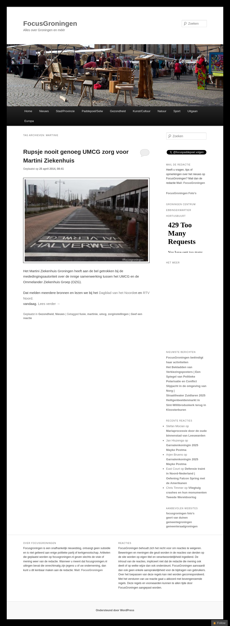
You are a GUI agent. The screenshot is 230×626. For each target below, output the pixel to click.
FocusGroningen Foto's (181, 193)
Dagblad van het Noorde (117, 293)
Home (28, 111)
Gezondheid (118, 111)
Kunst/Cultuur (141, 111)
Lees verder (49, 304)
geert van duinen (177, 517)
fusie (83, 314)
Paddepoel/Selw (92, 111)
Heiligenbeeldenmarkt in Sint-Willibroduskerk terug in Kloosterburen (186, 404)
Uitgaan (193, 111)
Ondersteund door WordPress (115, 610)
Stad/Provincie (65, 111)
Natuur (161, 111)
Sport (176, 111)
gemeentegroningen (179, 522)
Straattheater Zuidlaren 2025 (186, 395)
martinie (92, 314)
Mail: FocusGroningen (191, 183)
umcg (102, 314)
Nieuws (44, 111)
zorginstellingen (118, 314)
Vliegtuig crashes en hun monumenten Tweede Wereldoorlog (186, 492)
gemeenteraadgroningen (182, 526)
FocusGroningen (50, 23)
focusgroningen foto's (180, 513)
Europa (29, 121)
